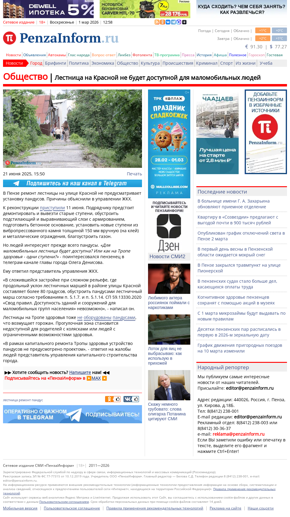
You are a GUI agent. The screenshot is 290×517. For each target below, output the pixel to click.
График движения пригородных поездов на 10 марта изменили (240, 348)
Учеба (266, 63)
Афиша (220, 54)
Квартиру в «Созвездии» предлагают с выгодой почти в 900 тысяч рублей (238, 220)
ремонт (25, 400)
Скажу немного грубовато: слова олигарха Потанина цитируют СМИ (167, 411)
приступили (52, 207)
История (204, 54)
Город (36, 63)
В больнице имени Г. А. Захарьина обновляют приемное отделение (234, 204)
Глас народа (79, 54)
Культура (150, 63)
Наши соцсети (261, 508)
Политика (79, 63)
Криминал (207, 63)
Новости (13, 54)
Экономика (103, 63)
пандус (37, 400)
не (79, 317)
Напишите (80, 372)
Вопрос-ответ (104, 54)
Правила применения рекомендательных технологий (154, 508)
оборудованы (97, 317)
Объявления (34, 54)
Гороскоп (257, 54)
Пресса (188, 54)
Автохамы (57, 54)
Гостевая (275, 54)
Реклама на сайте (225, 508)
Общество (127, 63)
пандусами (124, 317)
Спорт (226, 63)
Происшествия (178, 63)
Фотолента (142, 54)
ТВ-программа (167, 54)
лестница (10, 400)
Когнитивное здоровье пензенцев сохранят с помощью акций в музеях (236, 300)
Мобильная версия (20, 508)
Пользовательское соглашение (72, 508)
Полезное (237, 54)
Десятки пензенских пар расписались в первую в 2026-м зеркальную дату (239, 332)
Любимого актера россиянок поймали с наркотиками (169, 302)
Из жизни (246, 63)
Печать (134, 174)
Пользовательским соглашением (64, 501)
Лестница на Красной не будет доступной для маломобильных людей (158, 77)
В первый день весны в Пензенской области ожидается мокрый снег (235, 252)
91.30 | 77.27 (266, 47)
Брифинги (55, 63)
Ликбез (124, 54)
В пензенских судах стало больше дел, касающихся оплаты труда (237, 284)
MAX (96, 378)
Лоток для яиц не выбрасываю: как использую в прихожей (165, 356)
